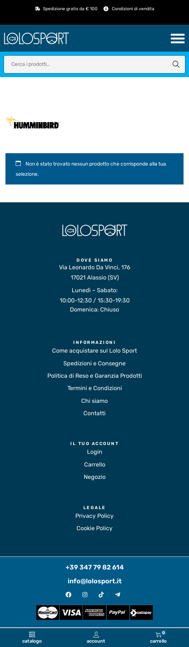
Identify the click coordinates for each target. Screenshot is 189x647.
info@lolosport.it (95, 581)
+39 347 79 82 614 (95, 567)
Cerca (176, 64)
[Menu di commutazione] (177, 38)
